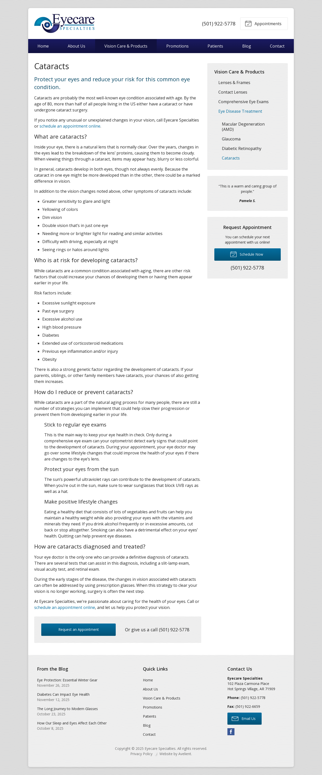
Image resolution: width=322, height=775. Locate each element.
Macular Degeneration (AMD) (243, 126)
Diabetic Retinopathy (241, 148)
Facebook (230, 731)
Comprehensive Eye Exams (243, 101)
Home (43, 46)
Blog (246, 46)
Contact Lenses (232, 92)
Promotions (177, 46)
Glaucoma (231, 139)
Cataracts (231, 158)
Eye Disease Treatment (240, 111)
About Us (76, 46)
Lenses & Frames (234, 82)
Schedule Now (246, 253)
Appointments (263, 23)
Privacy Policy (141, 753)
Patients (215, 46)
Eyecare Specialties (160, 748)
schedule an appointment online (69, 126)
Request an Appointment (78, 629)
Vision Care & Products (125, 46)
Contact (277, 46)
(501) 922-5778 (218, 23)
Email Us (244, 718)
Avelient (184, 753)
